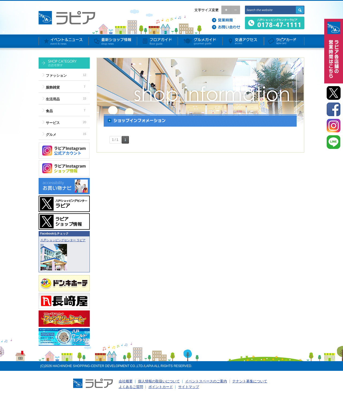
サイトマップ (188, 387)
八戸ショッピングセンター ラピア (62, 240)
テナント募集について (249, 381)
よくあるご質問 (131, 387)
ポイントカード (160, 387)
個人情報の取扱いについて (159, 381)
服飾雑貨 (53, 87)
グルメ (51, 135)
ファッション (56, 76)
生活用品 (53, 99)
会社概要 (126, 381)
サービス (53, 123)
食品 (49, 111)
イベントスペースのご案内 (206, 381)
